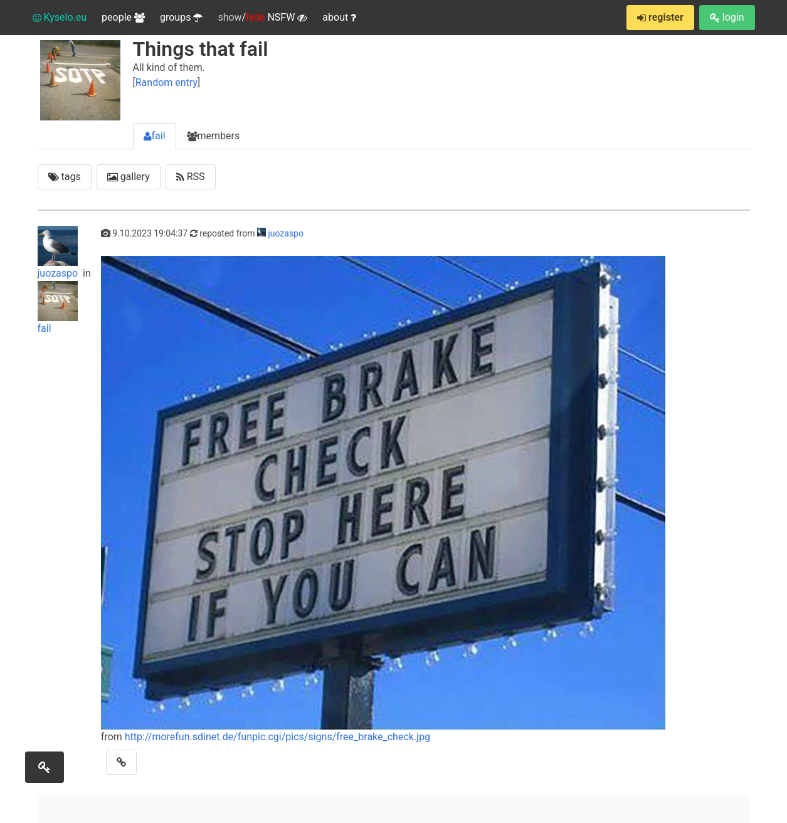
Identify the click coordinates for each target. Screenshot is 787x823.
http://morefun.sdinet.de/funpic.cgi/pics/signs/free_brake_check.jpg (277, 737)
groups (181, 17)
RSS (190, 177)
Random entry (166, 82)
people (123, 17)
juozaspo (59, 252)
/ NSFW (262, 17)
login (727, 17)
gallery (128, 177)
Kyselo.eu (60, 17)
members (213, 136)
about (339, 17)
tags (64, 177)
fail (155, 136)
